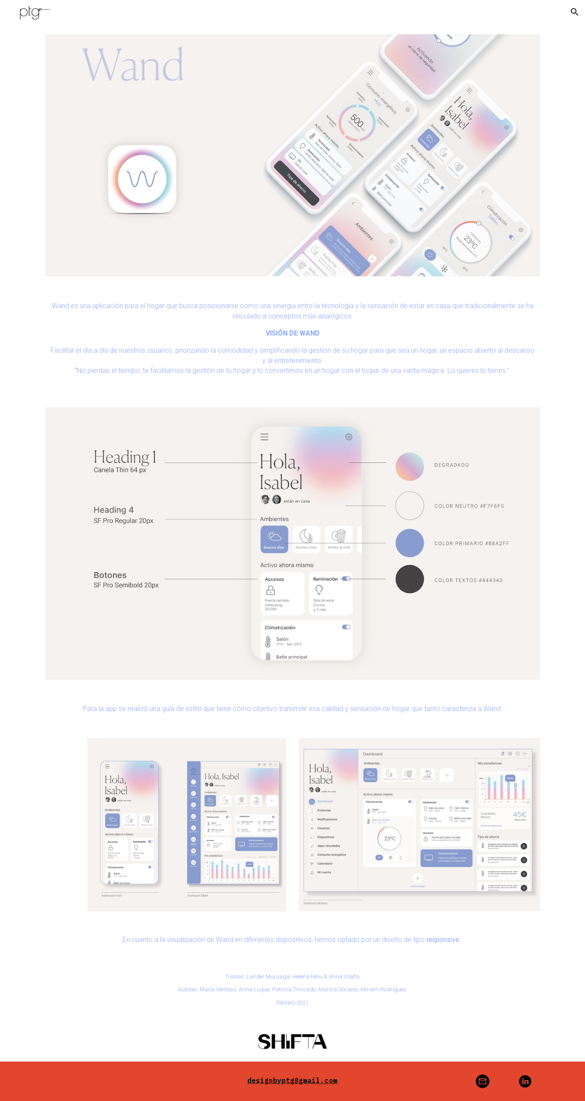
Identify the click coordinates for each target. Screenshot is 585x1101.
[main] (292, 342)
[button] (574, 12)
